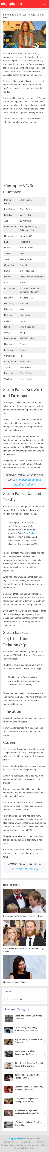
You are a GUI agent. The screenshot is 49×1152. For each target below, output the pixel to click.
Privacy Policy (11, 1142)
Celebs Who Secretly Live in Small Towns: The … (28, 1017)
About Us (26, 1142)
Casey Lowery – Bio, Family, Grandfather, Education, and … (27, 1029)
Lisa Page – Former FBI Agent (15, 982)
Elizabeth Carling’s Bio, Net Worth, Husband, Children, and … (29, 1088)
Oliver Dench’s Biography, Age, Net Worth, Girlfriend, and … (29, 1064)
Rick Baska (29, 533)
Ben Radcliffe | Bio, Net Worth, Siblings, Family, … (27, 1076)
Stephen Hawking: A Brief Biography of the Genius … (26, 1052)
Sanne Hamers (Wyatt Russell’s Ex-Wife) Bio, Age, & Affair (24, 950)
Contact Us (41, 1142)
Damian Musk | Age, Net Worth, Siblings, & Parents (23, 916)
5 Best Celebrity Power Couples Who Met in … (28, 1123)
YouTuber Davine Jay (24, 869)
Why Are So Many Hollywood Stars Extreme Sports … (28, 1041)
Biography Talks (12, 3)
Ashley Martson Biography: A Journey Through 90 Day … (26, 1100)
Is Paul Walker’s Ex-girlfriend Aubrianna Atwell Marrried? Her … (28, 1112)
